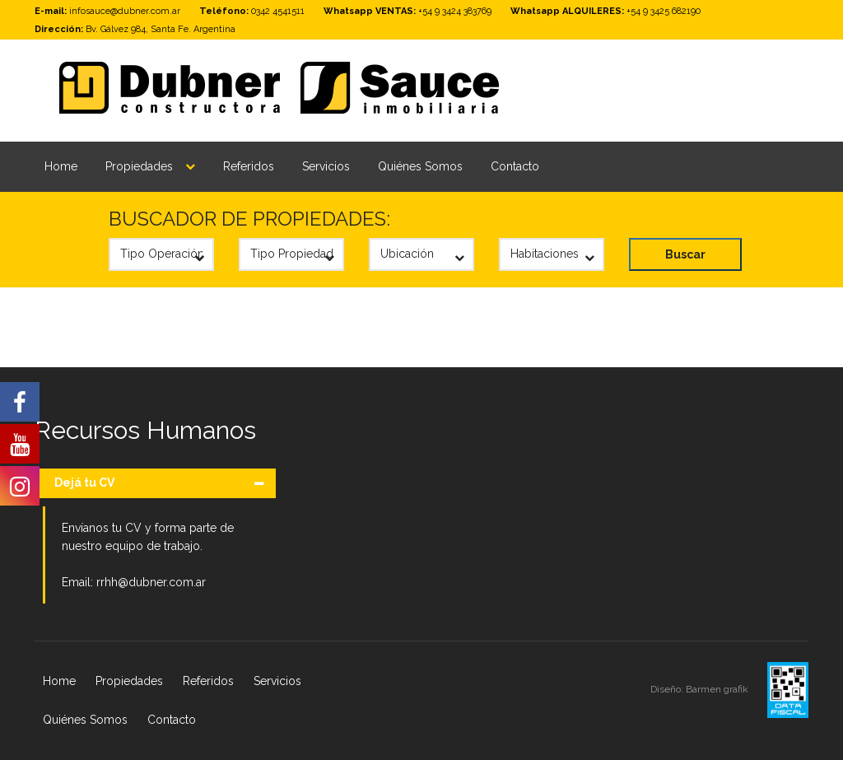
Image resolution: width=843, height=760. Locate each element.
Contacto (515, 166)
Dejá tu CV (84, 482)
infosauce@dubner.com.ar (124, 11)
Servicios (326, 166)
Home (60, 166)
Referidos (248, 166)
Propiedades (139, 166)
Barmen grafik (718, 689)
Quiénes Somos (420, 166)
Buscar (685, 254)
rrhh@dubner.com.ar (151, 582)
